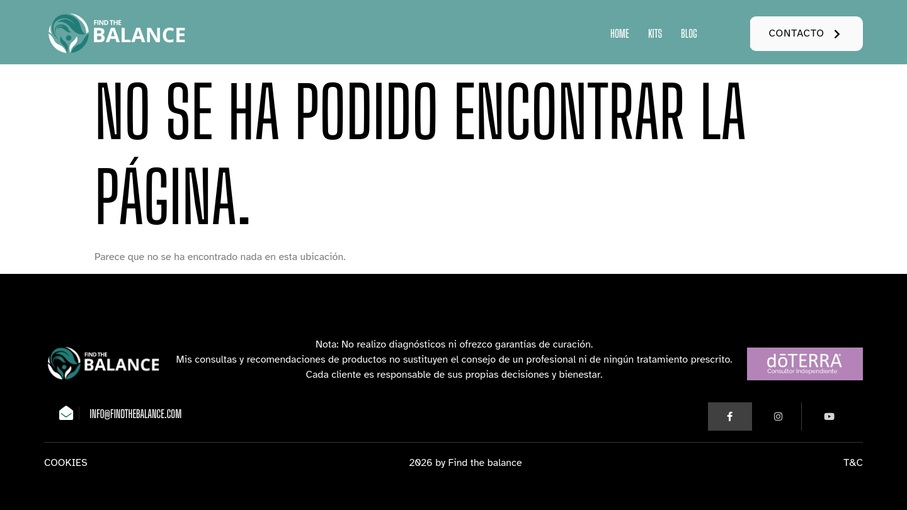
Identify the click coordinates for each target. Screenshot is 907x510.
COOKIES (66, 461)
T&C (853, 461)
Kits (655, 33)
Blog (689, 33)
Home (619, 33)
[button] (806, 33)
